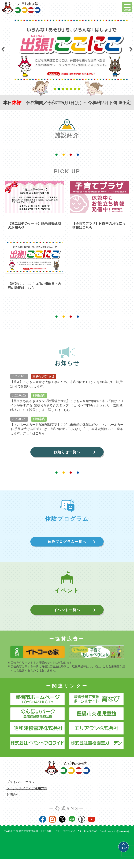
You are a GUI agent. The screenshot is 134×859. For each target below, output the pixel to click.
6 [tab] (75, 89)
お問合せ (12, 794)
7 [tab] (79, 89)
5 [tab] (71, 89)
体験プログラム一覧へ (67, 542)
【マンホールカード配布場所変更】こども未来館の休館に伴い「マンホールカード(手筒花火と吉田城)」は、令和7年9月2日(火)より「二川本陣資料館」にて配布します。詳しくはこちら (66, 429)
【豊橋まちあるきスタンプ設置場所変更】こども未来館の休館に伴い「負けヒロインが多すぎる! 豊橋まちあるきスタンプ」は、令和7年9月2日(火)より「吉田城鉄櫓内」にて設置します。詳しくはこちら (66, 405)
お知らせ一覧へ (67, 452)
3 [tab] (63, 89)
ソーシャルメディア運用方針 (26, 788)
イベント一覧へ (67, 610)
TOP (123, 848)
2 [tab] (59, 89)
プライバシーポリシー (22, 782)
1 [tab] (55, 89)
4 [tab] (67, 89)
